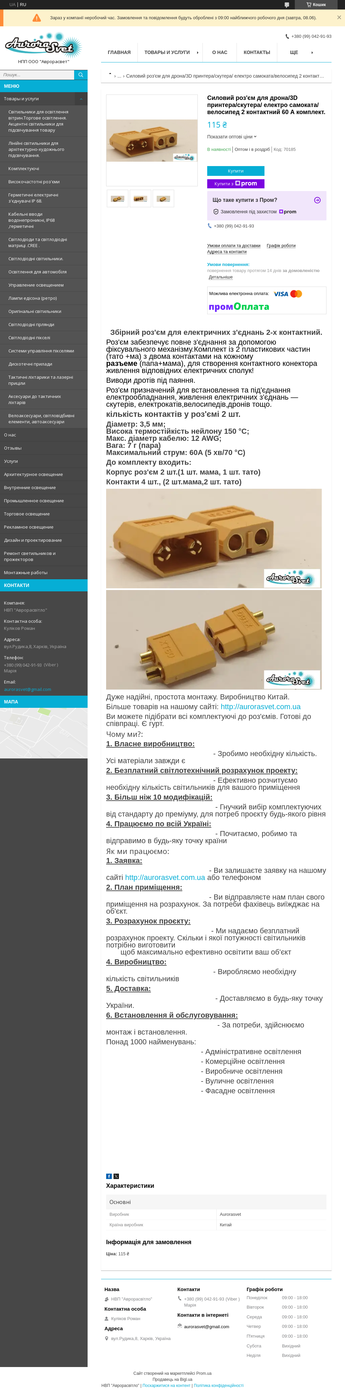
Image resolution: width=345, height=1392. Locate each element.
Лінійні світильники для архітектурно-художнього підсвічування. (36, 149)
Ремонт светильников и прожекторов (30, 556)
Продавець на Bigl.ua (172, 1379)
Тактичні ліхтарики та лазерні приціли (40, 380)
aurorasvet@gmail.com (27, 689)
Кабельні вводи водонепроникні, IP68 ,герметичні (31, 220)
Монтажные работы (26, 572)
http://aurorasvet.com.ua (261, 706)
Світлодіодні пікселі (29, 337)
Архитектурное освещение (33, 474)
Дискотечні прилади (30, 364)
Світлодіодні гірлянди (31, 324)
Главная (119, 52)
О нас (10, 435)
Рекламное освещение (29, 527)
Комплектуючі (23, 168)
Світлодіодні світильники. (35, 259)
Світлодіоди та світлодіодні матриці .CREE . (37, 242)
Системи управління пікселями (41, 351)
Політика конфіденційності (219, 1385)
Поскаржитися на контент (166, 1385)
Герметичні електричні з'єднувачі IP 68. (33, 198)
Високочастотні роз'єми (34, 182)
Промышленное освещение (34, 501)
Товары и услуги (21, 99)
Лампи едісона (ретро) (32, 298)
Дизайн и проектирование (33, 540)
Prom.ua (204, 1373)
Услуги (11, 461)
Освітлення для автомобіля (37, 272)
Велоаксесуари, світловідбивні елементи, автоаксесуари (41, 418)
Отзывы (13, 448)
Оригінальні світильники (34, 311)
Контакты (257, 52)
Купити (236, 171)
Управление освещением (36, 285)
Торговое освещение (27, 514)
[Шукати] (81, 75)
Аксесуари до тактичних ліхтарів (34, 399)
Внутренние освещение (30, 487)
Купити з (236, 184)
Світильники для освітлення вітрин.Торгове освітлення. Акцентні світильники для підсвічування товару (38, 121)
